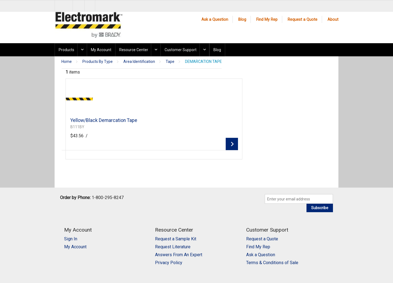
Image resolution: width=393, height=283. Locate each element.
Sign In (70, 238)
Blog (242, 19)
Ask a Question (214, 19)
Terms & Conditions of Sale (272, 262)
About (332, 19)
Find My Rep (267, 19)
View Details (232, 144)
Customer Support (180, 50)
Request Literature (172, 246)
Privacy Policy (168, 262)
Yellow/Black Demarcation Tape (103, 120)
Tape (170, 62)
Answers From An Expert (178, 254)
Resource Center (133, 50)
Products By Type (97, 62)
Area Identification (139, 62)
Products (66, 50)
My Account (101, 50)
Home (66, 62)
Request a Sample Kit (175, 238)
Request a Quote (302, 19)
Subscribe (319, 208)
